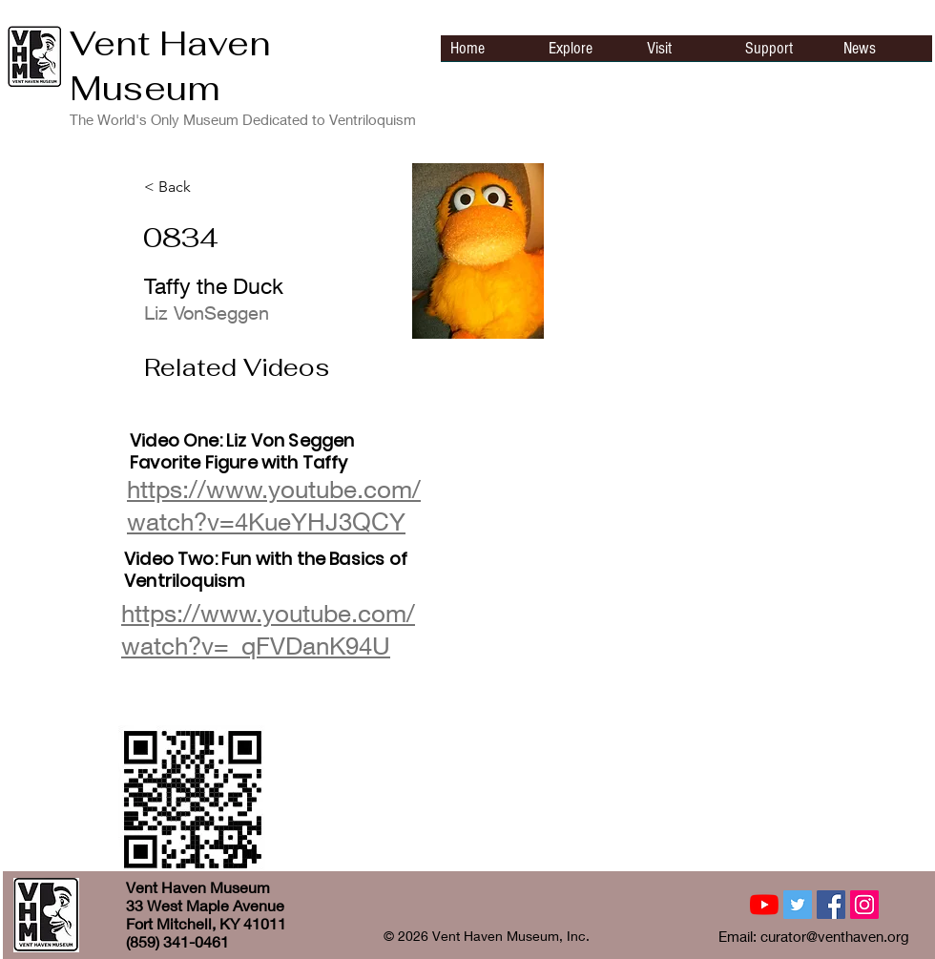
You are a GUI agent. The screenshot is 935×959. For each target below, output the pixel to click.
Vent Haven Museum (170, 66)
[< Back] (207, 187)
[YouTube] (764, 904)
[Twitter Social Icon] (797, 904)
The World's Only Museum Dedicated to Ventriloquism (243, 119)
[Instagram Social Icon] (864, 904)
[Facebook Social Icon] (831, 904)
